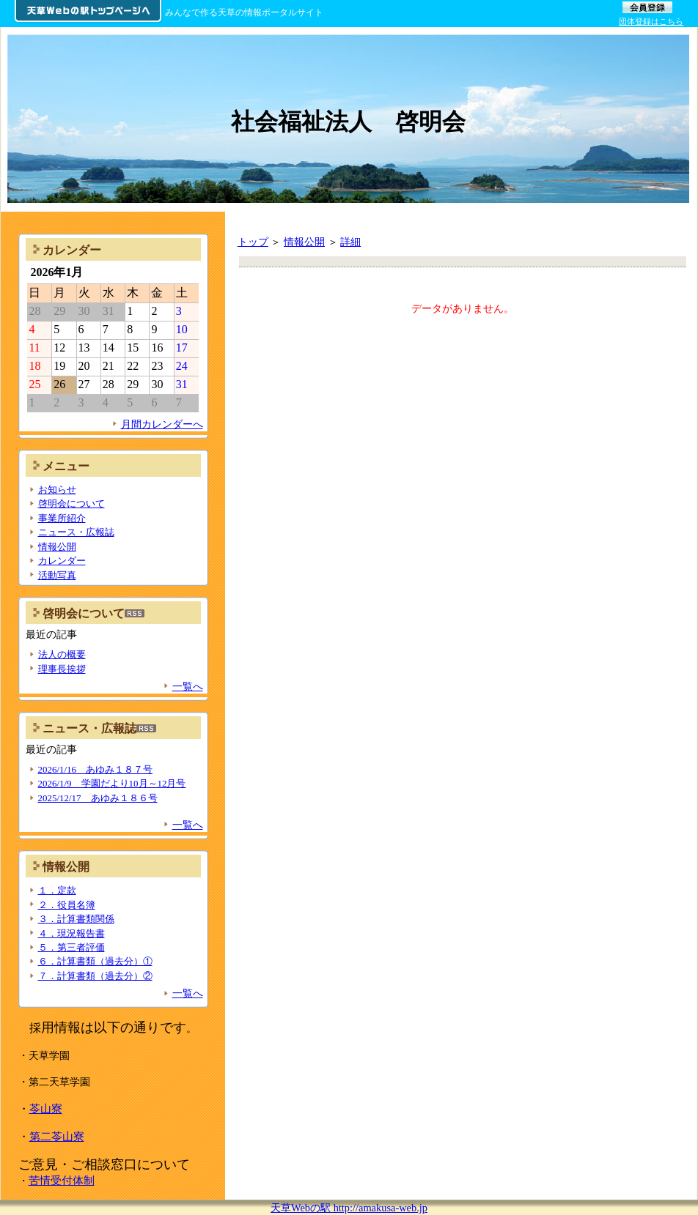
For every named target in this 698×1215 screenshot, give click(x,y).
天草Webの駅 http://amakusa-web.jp (349, 1208)
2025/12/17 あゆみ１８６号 (98, 797)
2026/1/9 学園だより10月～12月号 (112, 783)
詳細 (350, 242)
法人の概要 (62, 654)
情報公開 (304, 242)
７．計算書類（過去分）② (95, 975)
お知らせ (57, 489)
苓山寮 (45, 1108)
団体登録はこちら (651, 21)
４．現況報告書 (71, 933)
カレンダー (62, 560)
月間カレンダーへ (162, 424)
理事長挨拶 (62, 669)
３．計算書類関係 (76, 918)
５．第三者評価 (71, 947)
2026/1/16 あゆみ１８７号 (95, 769)
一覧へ (187, 686)
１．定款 (57, 890)
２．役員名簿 (66, 904)
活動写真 (57, 575)
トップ (253, 242)
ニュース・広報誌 (76, 532)
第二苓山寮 (56, 1136)
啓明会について (71, 503)
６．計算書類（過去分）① (95, 961)
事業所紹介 (62, 518)
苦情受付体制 (62, 1180)
